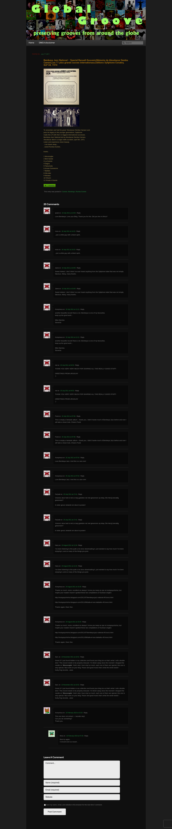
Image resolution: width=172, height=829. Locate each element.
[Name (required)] (82, 783)
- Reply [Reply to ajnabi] (78, 213)
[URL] (82, 798)
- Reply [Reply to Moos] (85, 736)
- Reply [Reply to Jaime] (78, 268)
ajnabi (57, 213)
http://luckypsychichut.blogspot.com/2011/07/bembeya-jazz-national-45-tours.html (84, 598)
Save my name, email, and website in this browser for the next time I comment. (74, 805)
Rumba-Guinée (81, 192)
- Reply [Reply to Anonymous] (81, 310)
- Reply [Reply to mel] (76, 366)
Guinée (64, 192)
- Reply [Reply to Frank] (77, 417)
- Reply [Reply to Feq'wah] (79, 495)
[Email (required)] (82, 790)
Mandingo (71, 192)
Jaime (57, 268)
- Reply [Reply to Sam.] (81, 657)
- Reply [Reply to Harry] (79, 546)
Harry (57, 546)
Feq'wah (57, 495)
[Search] (132, 43)
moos (57, 232)
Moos (61, 736)
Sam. (56, 657)
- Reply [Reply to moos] (77, 232)
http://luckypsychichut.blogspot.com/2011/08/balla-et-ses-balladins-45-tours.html (83, 603)
